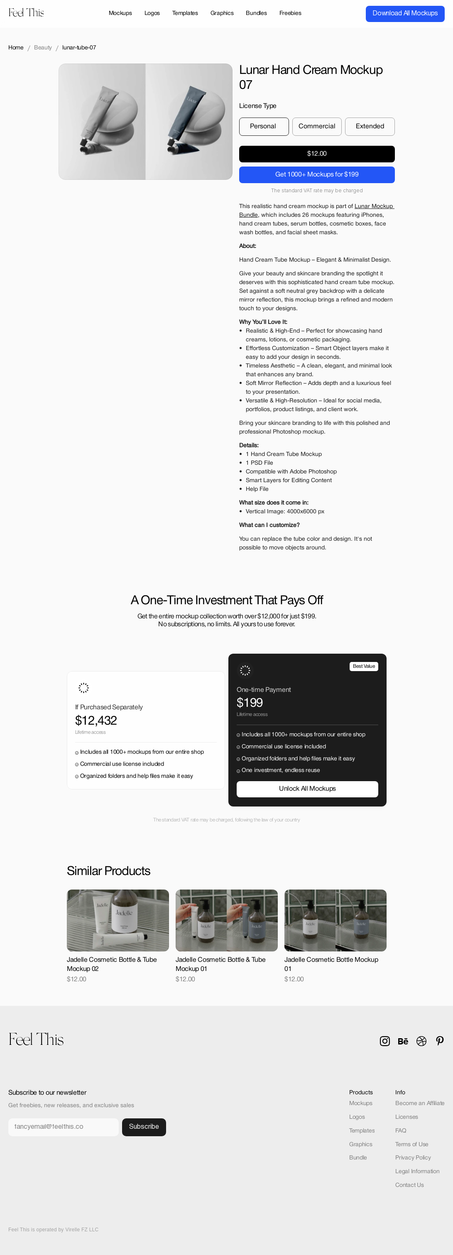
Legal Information (417, 1171)
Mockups (360, 1103)
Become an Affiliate (420, 1103)
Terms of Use (412, 1144)
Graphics (360, 1144)
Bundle (358, 1158)
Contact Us (409, 1185)
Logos (357, 1117)
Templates (362, 1131)
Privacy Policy (413, 1158)
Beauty (43, 48)
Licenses (406, 1117)
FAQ (400, 1131)
